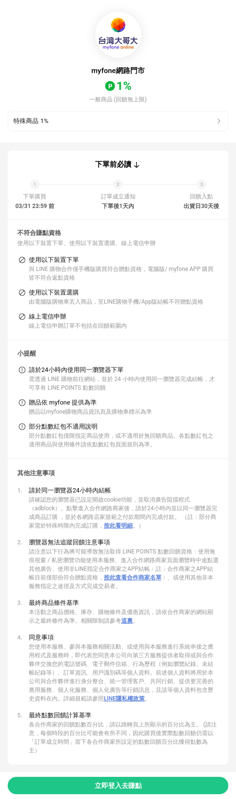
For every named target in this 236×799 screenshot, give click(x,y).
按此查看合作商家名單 (132, 577)
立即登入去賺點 (118, 785)
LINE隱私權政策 (124, 698)
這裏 (127, 620)
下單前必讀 (113, 164)
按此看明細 (118, 525)
